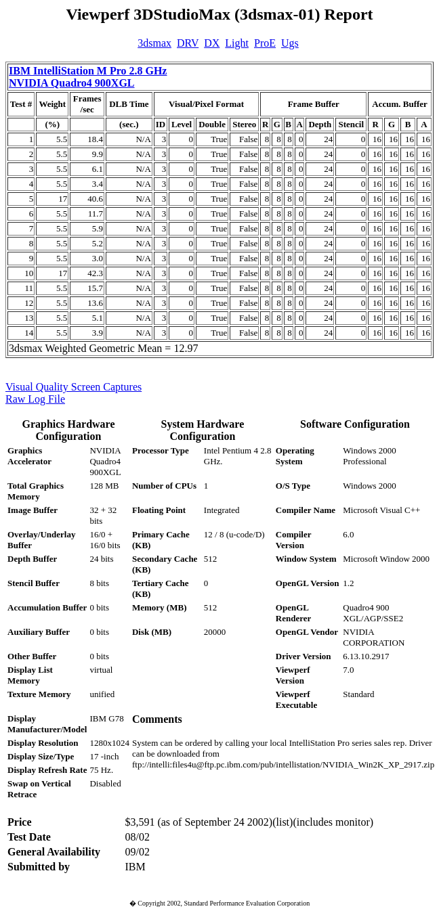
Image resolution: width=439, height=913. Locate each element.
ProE (265, 43)
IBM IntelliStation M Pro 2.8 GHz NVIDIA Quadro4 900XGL (88, 77)
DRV (187, 43)
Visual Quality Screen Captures (73, 387)
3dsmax (154, 43)
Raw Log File (35, 399)
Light (237, 43)
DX (212, 43)
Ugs (290, 43)
